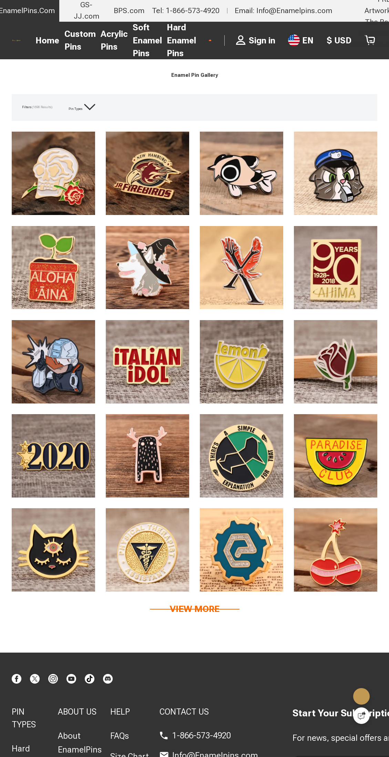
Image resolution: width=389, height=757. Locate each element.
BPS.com (129, 10)
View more (194, 633)
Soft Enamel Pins (138, 40)
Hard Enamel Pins (172, 40)
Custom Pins (70, 40)
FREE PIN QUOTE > (223, 40)
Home (38, 40)
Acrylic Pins (105, 40)
